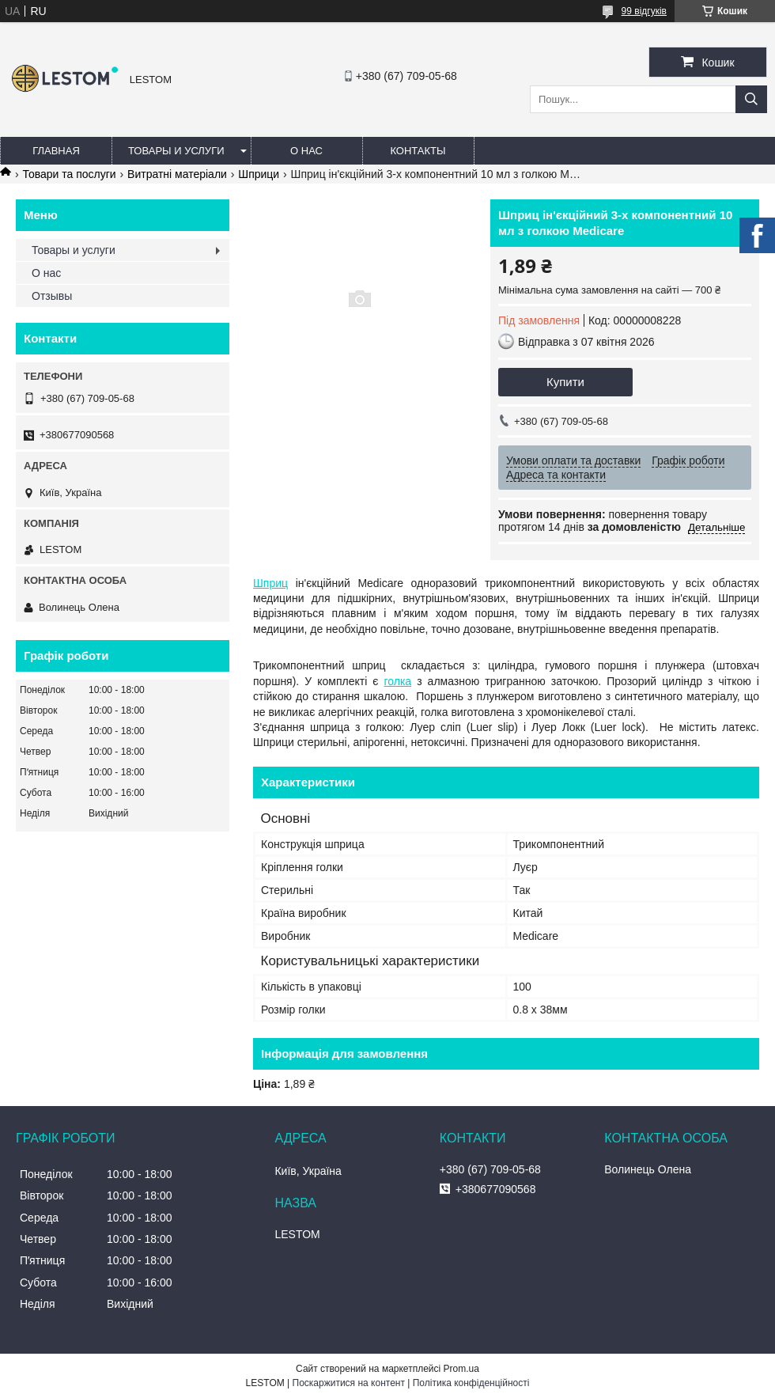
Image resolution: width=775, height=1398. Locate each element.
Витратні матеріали (177, 174)
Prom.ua (461, 1368)
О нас (306, 151)
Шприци (258, 174)
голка (397, 681)
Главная (56, 151)
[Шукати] (751, 99)
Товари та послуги (68, 174)
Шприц (270, 583)
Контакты (417, 151)
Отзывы (52, 296)
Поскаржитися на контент (349, 1383)
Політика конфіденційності (471, 1383)
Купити (565, 381)
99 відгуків (644, 11)
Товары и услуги (176, 151)
